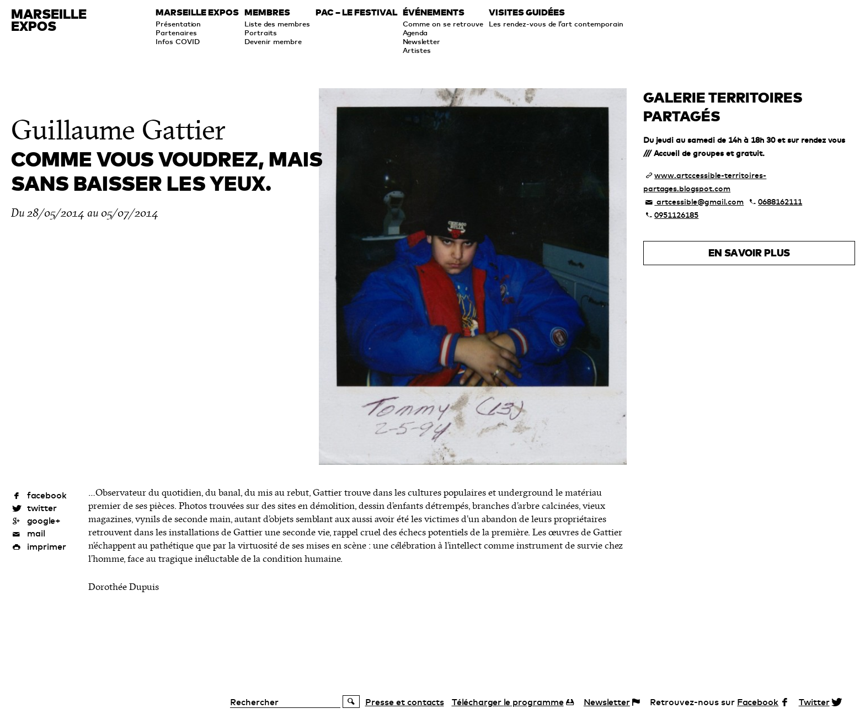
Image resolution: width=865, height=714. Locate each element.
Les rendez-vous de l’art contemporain (556, 24)
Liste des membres (277, 24)
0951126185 (676, 215)
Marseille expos (197, 13)
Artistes (417, 50)
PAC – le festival (356, 13)
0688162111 (780, 202)
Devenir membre (273, 41)
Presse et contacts (404, 701)
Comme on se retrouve (443, 24)
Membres (267, 13)
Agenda (415, 32)
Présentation (178, 24)
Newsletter (421, 41)
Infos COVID (178, 41)
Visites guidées (527, 13)
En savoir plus (749, 252)
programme (508, 701)
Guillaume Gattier (118, 130)
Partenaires (176, 32)
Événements (433, 13)
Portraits (260, 32)
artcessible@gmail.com (699, 202)
